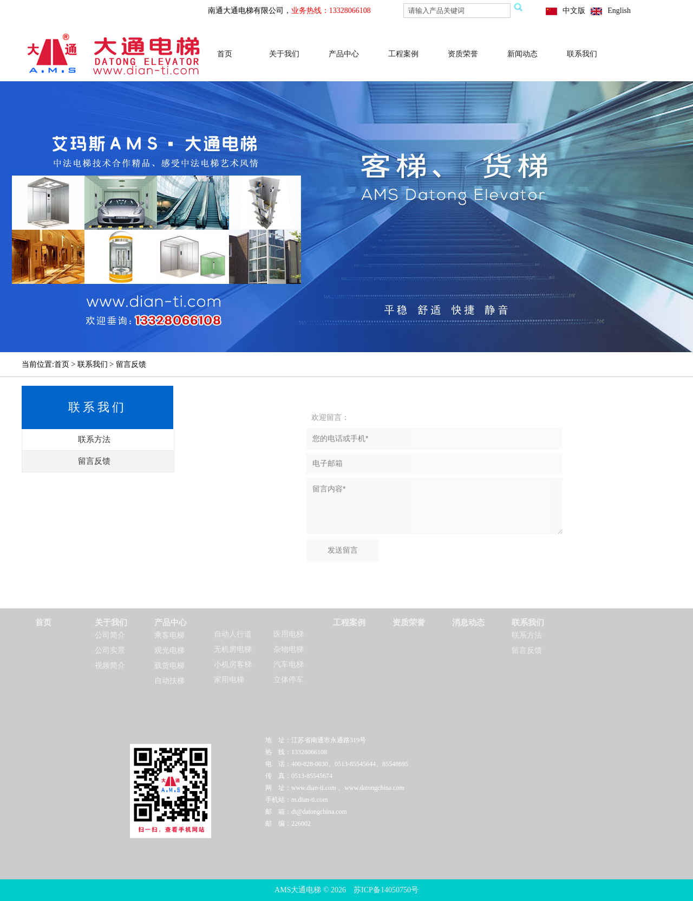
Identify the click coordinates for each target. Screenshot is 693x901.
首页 (224, 54)
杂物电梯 (288, 649)
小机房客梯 (233, 664)
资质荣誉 (463, 54)
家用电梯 (229, 680)
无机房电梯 (233, 649)
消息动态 (468, 622)
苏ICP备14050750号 (386, 890)
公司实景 (110, 650)
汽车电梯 (288, 664)
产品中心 (344, 54)
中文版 (574, 11)
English (619, 11)
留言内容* (434, 506)
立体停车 (288, 680)
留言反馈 (527, 650)
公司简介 (110, 635)
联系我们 (582, 54)
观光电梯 (169, 650)
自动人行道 (233, 634)
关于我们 (284, 54)
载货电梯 (169, 666)
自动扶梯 (169, 681)
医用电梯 (288, 634)
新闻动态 (522, 54)
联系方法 (527, 635)
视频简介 (110, 666)
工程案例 (403, 54)
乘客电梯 (169, 635)
